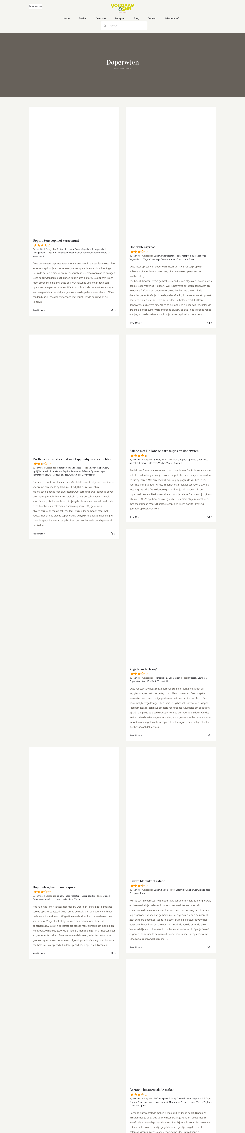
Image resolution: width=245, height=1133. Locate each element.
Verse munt (38, 256)
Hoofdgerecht (64, 468)
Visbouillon (58, 475)
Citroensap (154, 259)
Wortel (169, 463)
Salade (157, 460)
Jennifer (39, 249)
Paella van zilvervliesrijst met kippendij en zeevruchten (74, 461)
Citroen (92, 468)
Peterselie (75, 471)
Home (116, 68)
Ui (109, 253)
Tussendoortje (199, 256)
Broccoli (192, 678)
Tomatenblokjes (40, 475)
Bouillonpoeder (60, 253)
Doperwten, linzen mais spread (74, 889)
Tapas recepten (183, 256)
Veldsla (161, 463)
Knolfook (151, 681)
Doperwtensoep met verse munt (74, 242)
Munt (185, 259)
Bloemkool (181, 890)
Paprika (66, 471)
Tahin (192, 259)
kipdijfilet (37, 471)
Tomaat (161, 681)
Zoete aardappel (137, 1106)
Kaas (144, 681)
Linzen (58, 899)
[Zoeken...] (124, 25)
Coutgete (202, 678)
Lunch (71, 249)
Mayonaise (174, 1102)
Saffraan (86, 471)
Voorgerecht (39, 253)
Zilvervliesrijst (88, 475)
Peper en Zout (187, 1102)
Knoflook (85, 253)
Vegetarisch (100, 249)
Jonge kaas (204, 890)
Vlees (78, 468)
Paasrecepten (167, 256)
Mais (64, 899)
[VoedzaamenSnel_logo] (122, 5)
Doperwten (74, 253)
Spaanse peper (98, 471)
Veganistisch (87, 249)
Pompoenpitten (137, 893)
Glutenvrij (61, 249)
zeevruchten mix (73, 475)
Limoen (143, 463)
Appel (182, 460)
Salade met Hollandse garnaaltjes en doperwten (171, 453)
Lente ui (164, 1102)
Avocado (142, 1102)
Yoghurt (178, 463)
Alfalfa (175, 460)
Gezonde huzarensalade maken (171, 1092)
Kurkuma (57, 471)
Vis (73, 468)
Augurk (133, 1102)
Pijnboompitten (98, 253)
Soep (77, 249)
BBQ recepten (161, 1098)
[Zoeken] (105, 25)
